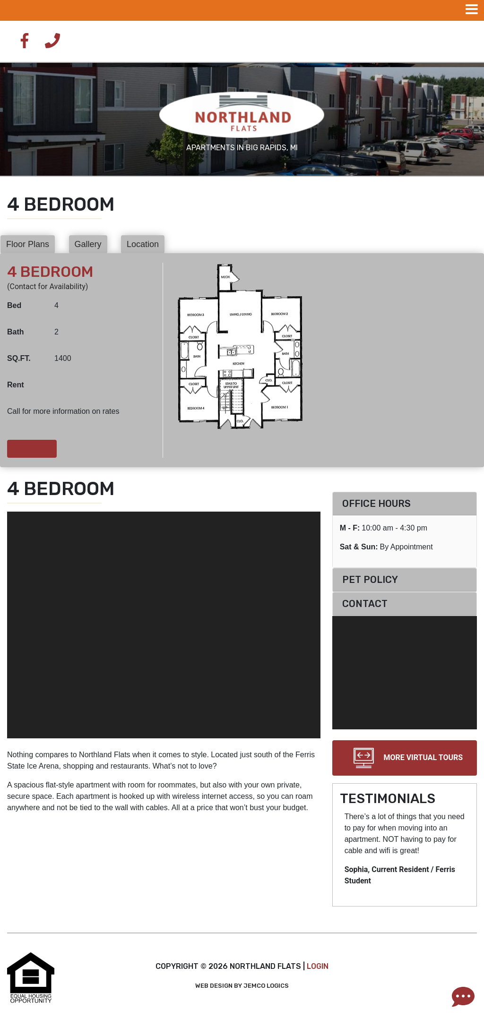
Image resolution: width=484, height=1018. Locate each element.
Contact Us (32, 448)
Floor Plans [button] (27, 244)
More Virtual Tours (404, 758)
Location (143, 244)
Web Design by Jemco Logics (242, 985)
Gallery (88, 244)
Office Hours (376, 503)
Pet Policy (370, 579)
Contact (365, 603)
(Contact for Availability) (47, 286)
